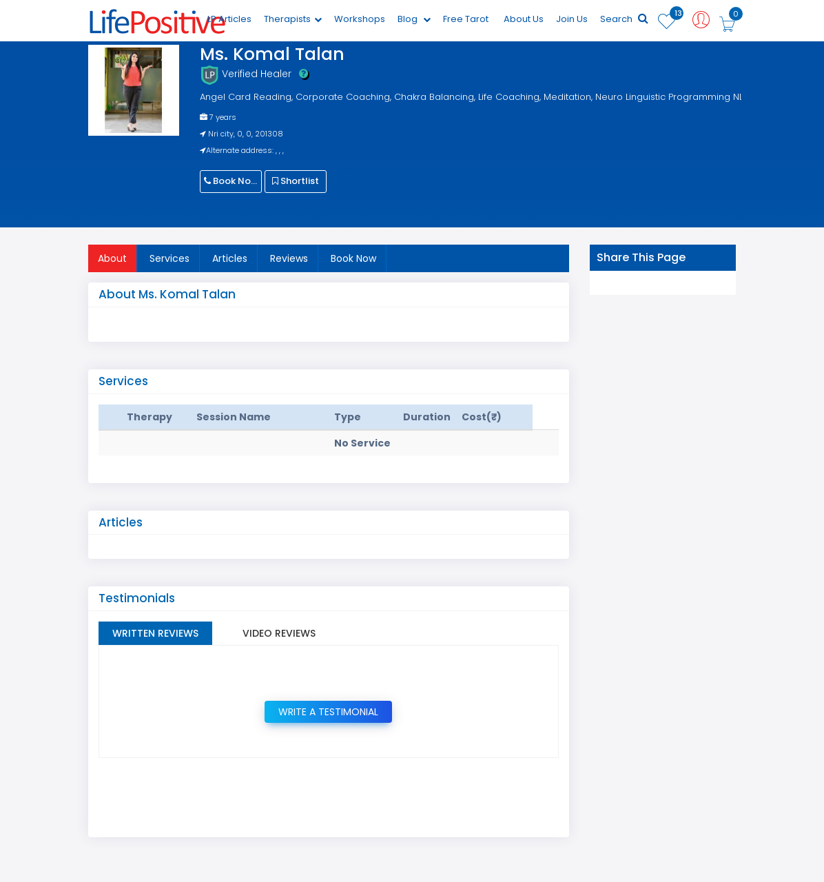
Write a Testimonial (328, 712)
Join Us (572, 18)
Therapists (293, 18)
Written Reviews (155, 633)
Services (169, 258)
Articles (229, 258)
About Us (524, 18)
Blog (414, 18)
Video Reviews (279, 633)
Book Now (231, 180)
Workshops (359, 18)
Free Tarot (465, 18)
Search (624, 18)
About (112, 258)
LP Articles (229, 18)
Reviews (289, 258)
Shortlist (295, 180)
